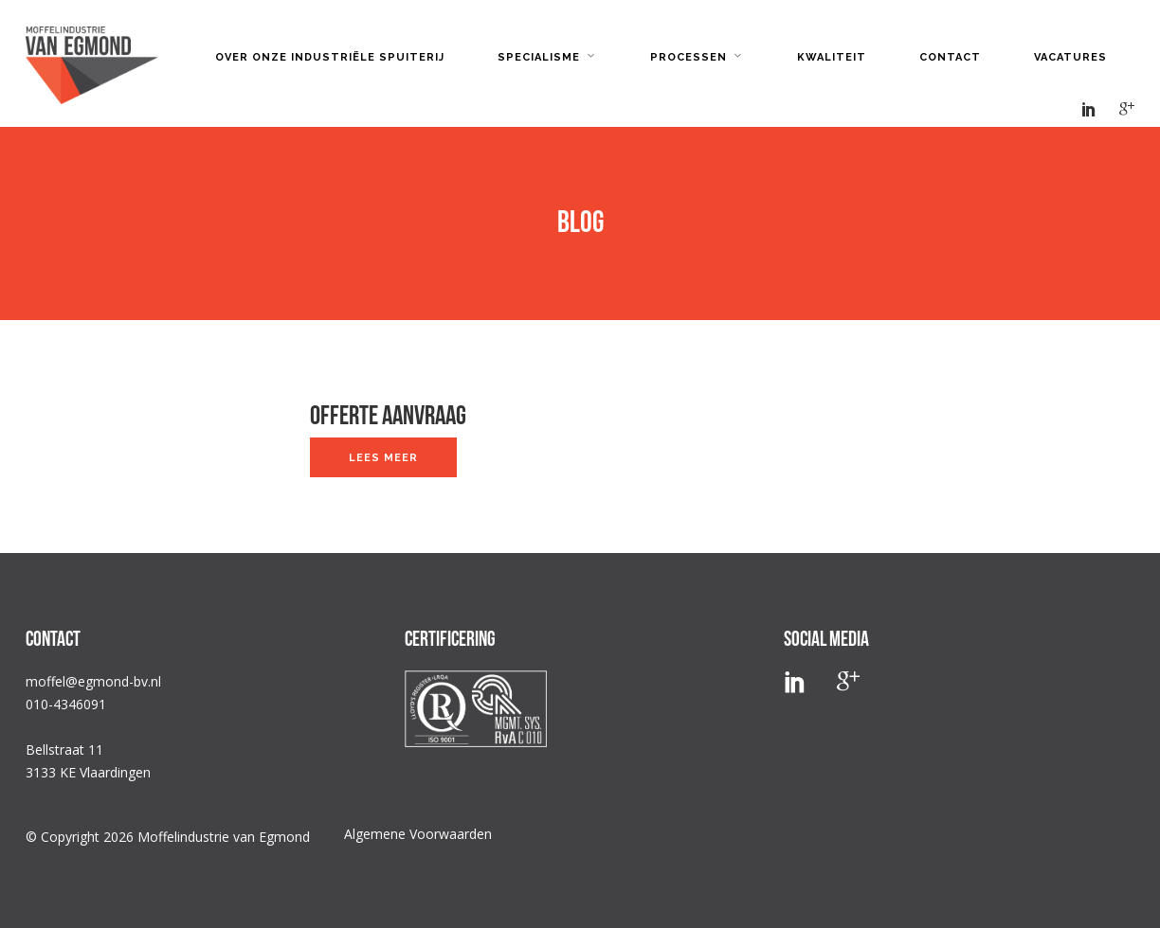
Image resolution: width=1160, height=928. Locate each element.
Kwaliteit (831, 57)
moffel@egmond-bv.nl (93, 681)
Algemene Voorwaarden (418, 834)
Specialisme (539, 57)
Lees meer (383, 458)
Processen (688, 57)
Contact (950, 57)
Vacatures (1070, 57)
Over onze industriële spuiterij (329, 57)
